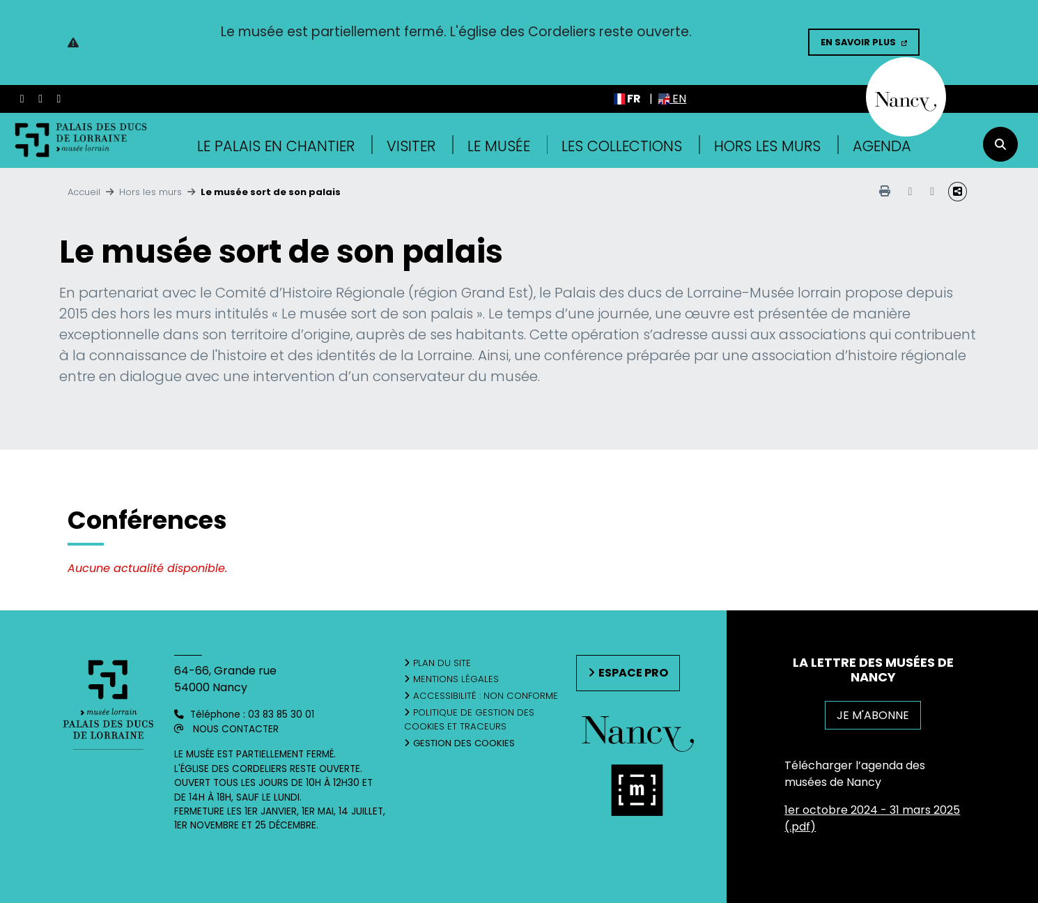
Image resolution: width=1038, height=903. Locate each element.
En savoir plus (858, 42)
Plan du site (442, 663)
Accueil (84, 192)
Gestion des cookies (464, 743)
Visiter (411, 146)
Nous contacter (236, 729)
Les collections (621, 146)
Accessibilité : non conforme (485, 695)
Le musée (498, 146)
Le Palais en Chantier (276, 146)
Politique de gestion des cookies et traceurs (469, 719)
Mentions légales (456, 679)
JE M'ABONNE (873, 715)
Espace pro (633, 673)
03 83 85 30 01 (281, 714)
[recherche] (1000, 144)
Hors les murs (767, 146)
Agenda (882, 146)
